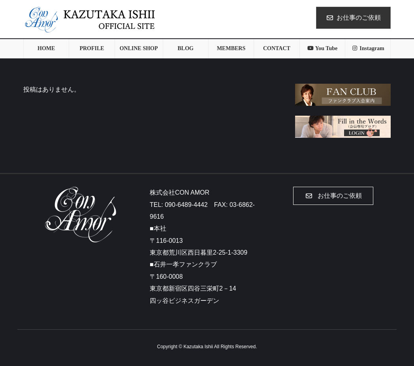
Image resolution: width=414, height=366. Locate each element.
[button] (333, 196)
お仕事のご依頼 (353, 17)
